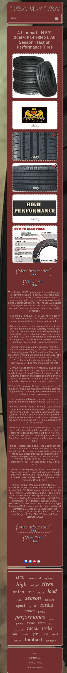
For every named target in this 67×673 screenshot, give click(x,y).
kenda (41, 612)
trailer (48, 628)
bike (45, 634)
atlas (18, 592)
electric (17, 640)
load (52, 591)
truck (19, 599)
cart (14, 634)
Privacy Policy (35, 662)
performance (30, 617)
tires (47, 584)
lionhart (33, 639)
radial (33, 628)
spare (30, 610)
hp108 (32, 606)
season (33, 598)
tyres (35, 633)
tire (20, 576)
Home (35, 653)
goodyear (51, 640)
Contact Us (34, 658)
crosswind (34, 578)
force (51, 624)
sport (20, 605)
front (42, 623)
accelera (49, 599)
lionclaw (24, 634)
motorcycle (19, 630)
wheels (41, 592)
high (21, 584)
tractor (51, 619)
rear (31, 592)
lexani (30, 623)
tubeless (49, 578)
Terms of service (34, 667)
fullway (19, 623)
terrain (46, 605)
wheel (34, 586)
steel (55, 634)
